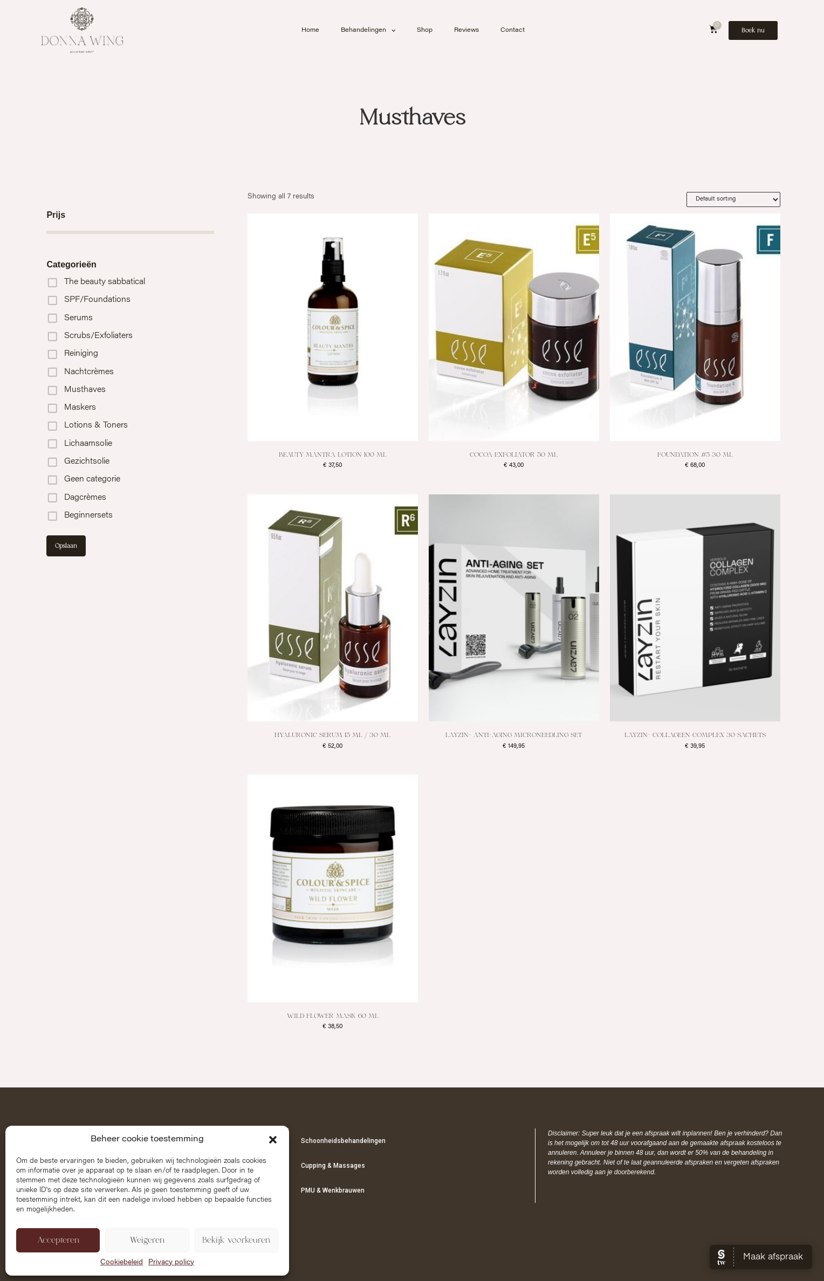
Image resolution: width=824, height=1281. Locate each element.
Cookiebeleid (121, 1262)
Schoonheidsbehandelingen (343, 1141)
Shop (424, 30)
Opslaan (66, 546)
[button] (272, 1139)
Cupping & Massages (333, 1165)
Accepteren (58, 1240)
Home (310, 30)
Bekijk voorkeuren (236, 1240)
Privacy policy (171, 1262)
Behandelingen (368, 30)
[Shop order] (733, 199)
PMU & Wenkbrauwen (333, 1190)
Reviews (466, 30)
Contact (512, 30)
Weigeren (147, 1240)
